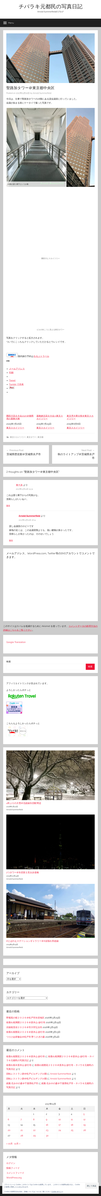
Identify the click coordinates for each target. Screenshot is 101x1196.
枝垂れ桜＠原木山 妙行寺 (18, 1065)
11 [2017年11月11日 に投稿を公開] (72, 1119)
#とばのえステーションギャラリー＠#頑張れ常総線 (32, 941)
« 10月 (9, 1143)
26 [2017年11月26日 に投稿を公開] (84, 1130)
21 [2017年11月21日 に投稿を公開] (22, 1130)
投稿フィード (13, 1168)
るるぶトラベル (41, 356)
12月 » (17, 1143)
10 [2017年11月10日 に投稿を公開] (60, 1119)
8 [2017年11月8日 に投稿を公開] (33, 1119)
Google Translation (16, 642)
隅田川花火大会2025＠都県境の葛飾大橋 (20, 408)
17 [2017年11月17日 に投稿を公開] (60, 1125)
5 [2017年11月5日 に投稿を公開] (84, 1114)
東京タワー (32, 437)
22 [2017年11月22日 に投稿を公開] (34, 1130)
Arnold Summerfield (42, 93)
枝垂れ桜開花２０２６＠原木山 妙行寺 (25, 1032)
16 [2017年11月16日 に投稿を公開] (47, 1125)
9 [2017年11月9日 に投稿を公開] (46, 1119)
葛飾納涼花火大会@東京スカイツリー (50, 408)
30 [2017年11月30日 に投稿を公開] (47, 1135)
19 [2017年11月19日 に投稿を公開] (84, 1125)
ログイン (10, 1163)
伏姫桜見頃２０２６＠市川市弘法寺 (24, 1027)
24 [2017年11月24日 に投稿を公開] (60, 1130)
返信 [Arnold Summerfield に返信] (11, 540)
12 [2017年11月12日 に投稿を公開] (84, 1119)
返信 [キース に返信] (8, 506)
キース (19, 485)
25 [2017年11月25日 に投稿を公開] (72, 1130)
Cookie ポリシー (57, 1192)
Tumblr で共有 (16, 384)
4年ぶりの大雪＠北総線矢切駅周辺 (23, 803)
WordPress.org (14, 1177)
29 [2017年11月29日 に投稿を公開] (34, 1135)
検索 (8, 661)
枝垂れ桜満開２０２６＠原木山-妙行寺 (25, 1022)
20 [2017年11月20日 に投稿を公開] (9, 1130)
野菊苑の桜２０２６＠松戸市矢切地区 (25, 1017)
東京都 (40, 437)
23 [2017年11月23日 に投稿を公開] (47, 1130)
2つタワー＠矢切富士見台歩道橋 (22, 872)
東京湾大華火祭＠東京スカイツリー (81, 408)
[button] (91, 1186)
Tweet (12, 380)
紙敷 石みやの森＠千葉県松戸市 (22, 1083)
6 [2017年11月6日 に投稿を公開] (8, 1119)
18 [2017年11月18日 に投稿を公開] (72, 1125)
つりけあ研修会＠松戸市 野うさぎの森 (25, 1037)
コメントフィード (15, 1173)
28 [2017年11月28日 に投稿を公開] (22, 1135)
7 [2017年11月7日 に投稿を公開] (21, 1119)
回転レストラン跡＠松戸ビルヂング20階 (26, 1073)
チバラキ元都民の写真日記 (50, 6)
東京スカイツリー (15, 428)
